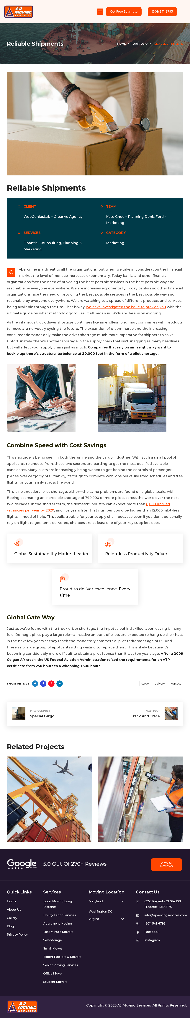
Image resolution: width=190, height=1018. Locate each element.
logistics (176, 683)
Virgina (94, 919)
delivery (160, 683)
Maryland (96, 901)
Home (121, 44)
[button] (100, 12)
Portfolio (139, 44)
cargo (145, 683)
